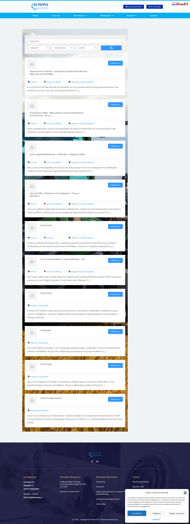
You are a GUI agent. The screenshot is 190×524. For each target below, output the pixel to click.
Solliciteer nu (115, 63)
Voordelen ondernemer (69, 491)
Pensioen (100, 486)
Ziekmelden (101, 504)
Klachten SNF (138, 486)
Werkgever (107, 15)
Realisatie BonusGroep (109, 519)
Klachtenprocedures (141, 481)
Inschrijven (100, 481)
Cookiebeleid (156, 519)
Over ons (56, 15)
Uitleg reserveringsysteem (107, 499)
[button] (185, 492)
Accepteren (137, 513)
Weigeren (157, 513)
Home (35, 15)
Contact (153, 15)
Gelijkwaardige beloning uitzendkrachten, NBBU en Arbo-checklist (73, 484)
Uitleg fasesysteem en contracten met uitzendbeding (112, 492)
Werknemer (80, 15)
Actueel (131, 15)
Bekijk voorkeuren (177, 513)
